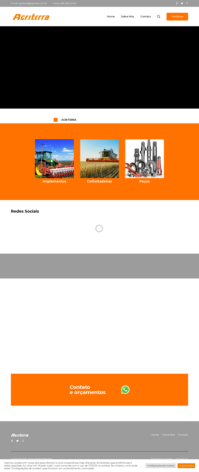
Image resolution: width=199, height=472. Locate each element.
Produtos (177, 16)
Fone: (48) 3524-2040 (64, 3)
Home (111, 16)
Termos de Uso (181, 459)
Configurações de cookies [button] (160, 465)
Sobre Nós (127, 16)
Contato (145, 16)
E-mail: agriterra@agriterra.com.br (29, 3)
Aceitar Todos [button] (186, 465)
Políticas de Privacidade (161, 459)
